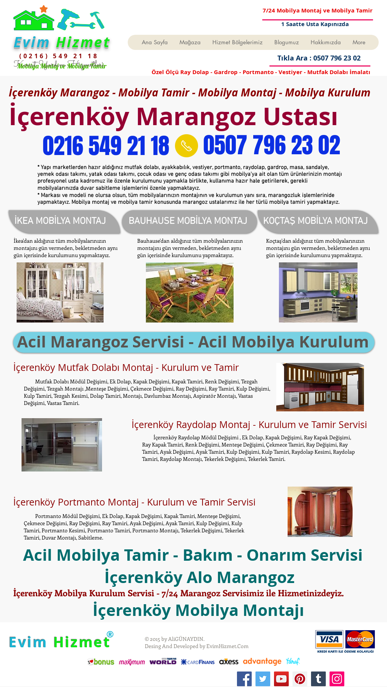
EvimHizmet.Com (227, 646)
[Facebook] (244, 678)
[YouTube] (281, 678)
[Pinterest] (300, 678)
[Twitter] (262, 678)
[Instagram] (337, 678)
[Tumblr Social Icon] (318, 678)
